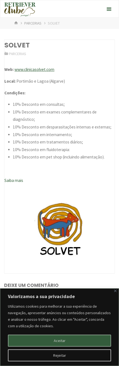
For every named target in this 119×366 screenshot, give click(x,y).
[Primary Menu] (109, 9)
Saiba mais (13, 180)
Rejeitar (59, 355)
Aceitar (60, 340)
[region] (59, 327)
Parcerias (32, 23)
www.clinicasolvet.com (34, 69)
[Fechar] (115, 291)
